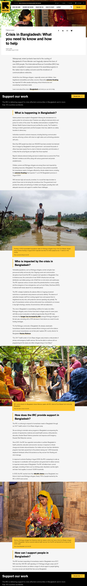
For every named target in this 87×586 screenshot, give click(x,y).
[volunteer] (69, 3)
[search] (71, 7)
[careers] (63, 3)
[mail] (67, 30)
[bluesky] (71, 30)
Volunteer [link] (70, 3)
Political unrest (10, 30)
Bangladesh (34, 89)
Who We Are (16, 7)
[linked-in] (63, 30)
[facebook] (58, 30)
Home (5, 7)
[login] (57, 3)
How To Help (50, 7)
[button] (79, 7)
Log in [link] (58, 3)
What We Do (39, 7)
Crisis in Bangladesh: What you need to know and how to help (29, 39)
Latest (59, 7)
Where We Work (28, 7)
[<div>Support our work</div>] (43, 100)
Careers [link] (63, 3)
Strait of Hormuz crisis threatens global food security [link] (30, 3)
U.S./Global (79, 3)
